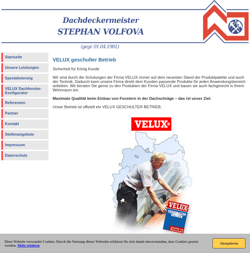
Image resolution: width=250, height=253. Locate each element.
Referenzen (15, 102)
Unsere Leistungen (22, 67)
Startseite (13, 57)
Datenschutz (16, 155)
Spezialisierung (19, 78)
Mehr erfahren (29, 245)
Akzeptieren (229, 243)
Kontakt (12, 124)
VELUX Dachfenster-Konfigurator (23, 90)
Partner (11, 113)
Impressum (15, 145)
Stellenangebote (19, 134)
